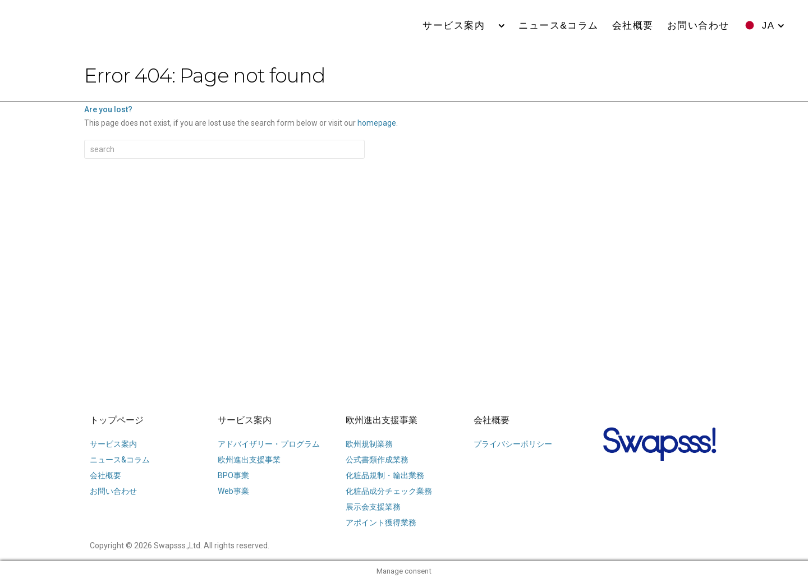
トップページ (117, 420)
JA (768, 25)
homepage (376, 122)
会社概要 (633, 25)
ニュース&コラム (558, 25)
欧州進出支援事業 (381, 420)
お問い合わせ (698, 25)
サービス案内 (459, 25)
